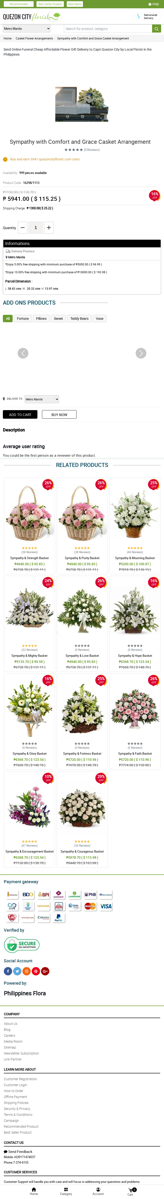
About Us (10, 1020)
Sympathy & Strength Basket (29, 558)
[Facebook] (8, 969)
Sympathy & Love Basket (82, 655)
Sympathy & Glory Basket (29, 753)
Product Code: (20, 183)
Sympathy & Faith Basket (135, 753)
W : (29, 288)
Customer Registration (20, 1076)
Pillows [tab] (41, 318)
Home (7, 38)
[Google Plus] (45, 969)
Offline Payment (15, 1094)
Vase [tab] (99, 318)
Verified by (13, 928)
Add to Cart (20, 414)
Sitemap (10, 1044)
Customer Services (20, 1169)
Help (154, 4)
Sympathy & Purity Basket (82, 558)
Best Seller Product (50, 4)
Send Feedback (18, 1148)
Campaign (11, 1117)
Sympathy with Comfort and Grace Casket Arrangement (93, 38)
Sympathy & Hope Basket (135, 655)
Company (12, 1011)
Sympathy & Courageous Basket (82, 851)
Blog (7, 1026)
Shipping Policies (16, 1100)
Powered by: (14, 980)
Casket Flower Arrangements (34, 38)
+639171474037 (24, 1154)
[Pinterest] (36, 969)
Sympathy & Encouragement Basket (29, 851)
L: (12, 288)
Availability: (23, 173)
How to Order (13, 1088)
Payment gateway (19, 881)
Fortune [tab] (23, 318)
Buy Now (59, 414)
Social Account (17, 958)
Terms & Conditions (18, 1111)
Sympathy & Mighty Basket (29, 655)
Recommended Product (21, 1123)
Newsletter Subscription (21, 1050)
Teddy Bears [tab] (79, 318)
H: (45, 288)
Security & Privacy (17, 1105)
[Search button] (156, 28)
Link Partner (13, 1056)
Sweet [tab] (58, 318)
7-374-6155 (20, 1159)
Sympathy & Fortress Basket (82, 753)
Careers (9, 1032)
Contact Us (13, 1139)
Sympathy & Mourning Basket (135, 558)
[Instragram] (26, 969)
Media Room (13, 1038)
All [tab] (8, 318)
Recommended (19, 4)
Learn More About (20, 1066)
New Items (74, 4)
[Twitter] (17, 969)
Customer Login (15, 1082)
